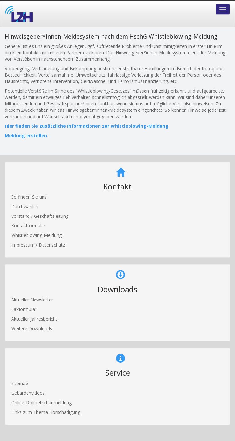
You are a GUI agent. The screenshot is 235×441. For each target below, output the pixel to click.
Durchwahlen (24, 206)
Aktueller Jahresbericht (34, 319)
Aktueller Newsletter (32, 300)
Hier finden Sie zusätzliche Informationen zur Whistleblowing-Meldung (86, 126)
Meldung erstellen (26, 136)
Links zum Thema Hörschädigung (45, 412)
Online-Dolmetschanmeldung (41, 402)
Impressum (23, 245)
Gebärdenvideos (28, 393)
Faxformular (23, 309)
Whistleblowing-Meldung (36, 235)
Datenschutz (52, 245)
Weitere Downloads (31, 328)
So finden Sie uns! (29, 197)
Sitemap (19, 383)
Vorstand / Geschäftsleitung (39, 216)
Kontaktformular (28, 226)
